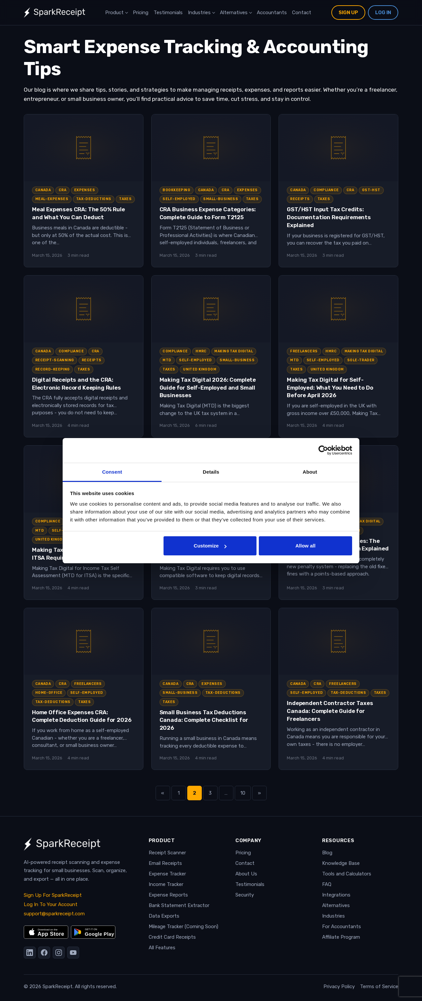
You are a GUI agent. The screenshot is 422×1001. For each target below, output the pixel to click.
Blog (327, 853)
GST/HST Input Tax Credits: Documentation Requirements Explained (329, 217)
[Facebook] (44, 952)
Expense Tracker (167, 874)
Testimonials (168, 12)
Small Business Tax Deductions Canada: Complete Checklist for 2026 (204, 720)
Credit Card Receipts (172, 937)
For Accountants (341, 926)
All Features (162, 948)
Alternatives (234, 12)
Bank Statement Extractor (179, 905)
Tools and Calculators (346, 874)
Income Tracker (166, 884)
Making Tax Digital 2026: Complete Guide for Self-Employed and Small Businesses (208, 387)
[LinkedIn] (30, 952)
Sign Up (348, 12)
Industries (199, 12)
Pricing (140, 12)
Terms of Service (379, 986)
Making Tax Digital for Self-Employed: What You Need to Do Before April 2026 (330, 387)
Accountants (272, 12)
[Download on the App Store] (46, 932)
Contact (301, 12)
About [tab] (310, 472)
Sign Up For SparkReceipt (53, 895)
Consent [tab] (112, 472)
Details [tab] (211, 472)
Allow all (305, 545)
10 (245, 795)
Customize (210, 545)
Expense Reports (168, 895)
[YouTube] (73, 952)
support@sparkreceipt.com (54, 914)
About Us (246, 874)
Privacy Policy (339, 986)
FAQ (326, 884)
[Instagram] (59, 952)
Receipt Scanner (167, 853)
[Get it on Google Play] (93, 932)
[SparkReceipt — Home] (54, 12)
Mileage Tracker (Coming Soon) (183, 926)
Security (244, 895)
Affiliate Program (341, 937)
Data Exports (164, 916)
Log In (383, 12)
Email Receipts (165, 863)
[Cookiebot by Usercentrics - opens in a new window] (323, 450)
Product (114, 12)
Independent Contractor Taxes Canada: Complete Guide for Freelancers (330, 711)
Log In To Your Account (50, 904)
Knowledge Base (341, 863)
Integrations (336, 895)
